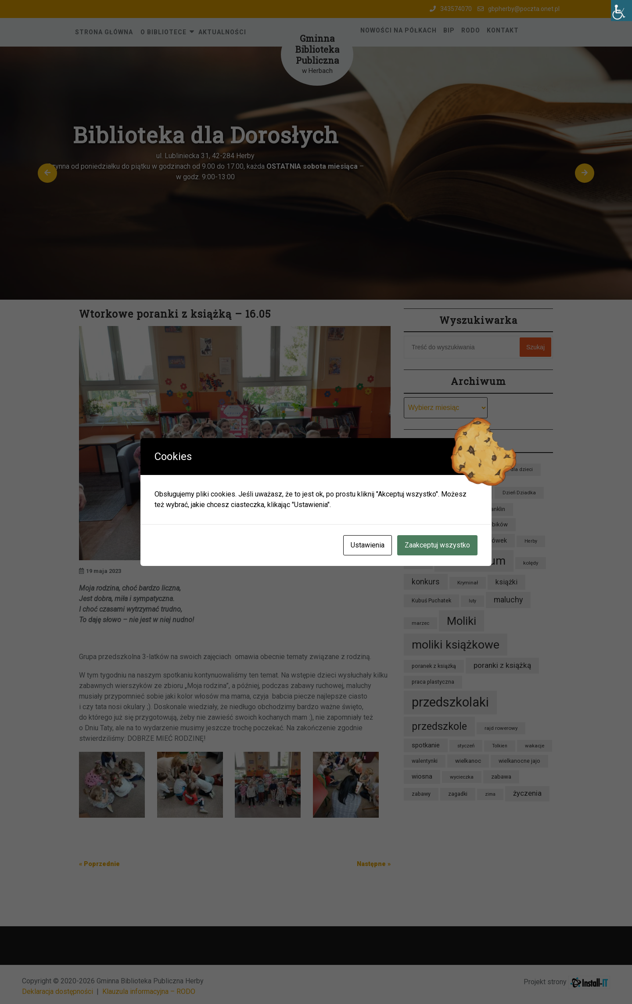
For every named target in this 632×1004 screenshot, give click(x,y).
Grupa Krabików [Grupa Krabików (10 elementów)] (487, 524)
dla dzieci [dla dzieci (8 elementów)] (521, 469)
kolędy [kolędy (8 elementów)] (530, 563)
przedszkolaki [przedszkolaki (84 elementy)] (450, 702)
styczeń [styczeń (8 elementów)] (465, 746)
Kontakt (503, 30)
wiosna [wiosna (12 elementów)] (422, 776)
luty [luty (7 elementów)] (472, 601)
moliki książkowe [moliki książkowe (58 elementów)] (455, 644)
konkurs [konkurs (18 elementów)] (426, 581)
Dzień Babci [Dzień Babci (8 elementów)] (471, 492)
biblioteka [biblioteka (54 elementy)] (468, 467)
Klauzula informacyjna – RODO (148, 991)
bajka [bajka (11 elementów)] (419, 468)
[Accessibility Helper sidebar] (621, 10)
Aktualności (222, 32)
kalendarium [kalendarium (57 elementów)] (474, 560)
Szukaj (535, 347)
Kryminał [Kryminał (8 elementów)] (467, 583)
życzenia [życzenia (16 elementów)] (527, 793)
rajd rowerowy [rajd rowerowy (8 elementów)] (501, 728)
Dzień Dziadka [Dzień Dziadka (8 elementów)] (519, 492)
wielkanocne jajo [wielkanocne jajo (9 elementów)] (519, 761)
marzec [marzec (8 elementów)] (420, 623)
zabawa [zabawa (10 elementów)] (501, 776)
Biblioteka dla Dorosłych (205, 134)
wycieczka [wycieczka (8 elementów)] (462, 777)
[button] (47, 173)
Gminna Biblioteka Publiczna (317, 49)
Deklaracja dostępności (57, 991)
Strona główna (104, 32)
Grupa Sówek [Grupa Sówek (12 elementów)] (488, 540)
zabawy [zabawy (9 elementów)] (421, 793)
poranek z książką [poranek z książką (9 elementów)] (434, 666)
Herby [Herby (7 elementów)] (530, 541)
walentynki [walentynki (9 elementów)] (425, 761)
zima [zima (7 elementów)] (490, 794)
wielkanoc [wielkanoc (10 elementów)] (468, 761)
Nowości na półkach (398, 30)
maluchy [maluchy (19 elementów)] (508, 599)
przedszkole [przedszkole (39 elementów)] (439, 726)
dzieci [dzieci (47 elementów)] (426, 490)
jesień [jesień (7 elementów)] (418, 563)
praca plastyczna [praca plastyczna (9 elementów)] (433, 681)
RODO (470, 30)
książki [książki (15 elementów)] (506, 582)
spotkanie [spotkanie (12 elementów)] (426, 745)
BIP (449, 30)
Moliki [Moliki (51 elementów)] (461, 620)
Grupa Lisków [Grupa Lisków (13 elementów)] (431, 540)
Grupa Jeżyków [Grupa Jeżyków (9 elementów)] (430, 524)
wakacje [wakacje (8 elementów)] (534, 746)
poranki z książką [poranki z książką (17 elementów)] (502, 665)
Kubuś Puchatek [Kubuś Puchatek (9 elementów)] (431, 600)
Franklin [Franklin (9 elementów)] (495, 509)
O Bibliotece (163, 32)
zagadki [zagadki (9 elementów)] (457, 793)
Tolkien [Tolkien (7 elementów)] (499, 746)
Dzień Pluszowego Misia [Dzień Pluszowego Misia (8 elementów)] (440, 509)
